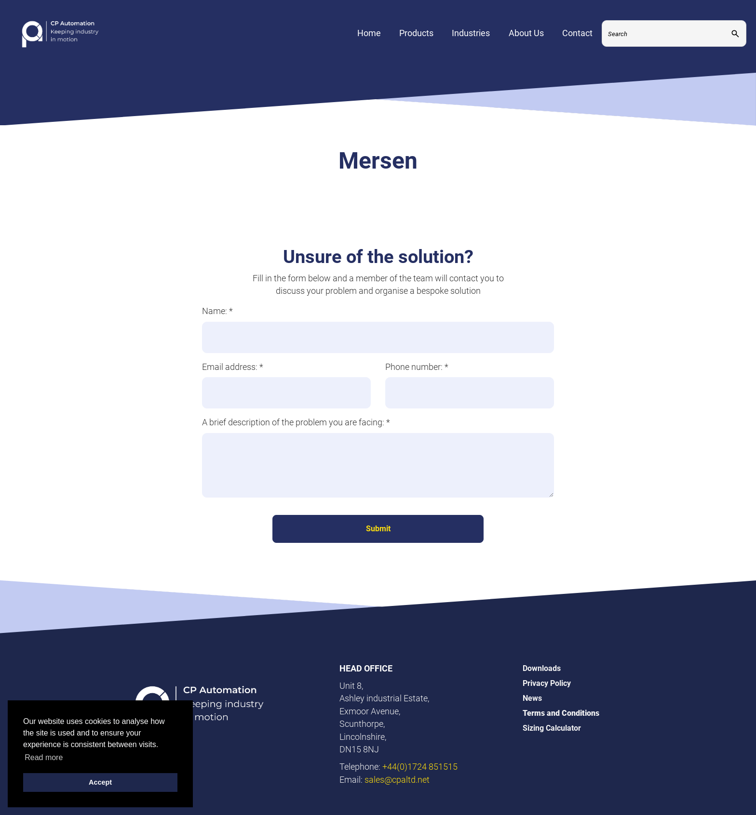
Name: (217, 311)
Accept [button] (100, 782)
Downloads (542, 668)
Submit (378, 528)
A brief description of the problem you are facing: (296, 422)
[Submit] (735, 41)
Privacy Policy (547, 683)
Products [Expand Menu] (416, 41)
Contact (577, 41)
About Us (526, 41)
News (532, 698)
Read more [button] (44, 757)
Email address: (232, 367)
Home (369, 41)
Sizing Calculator (552, 728)
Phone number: (416, 367)
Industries (471, 41)
